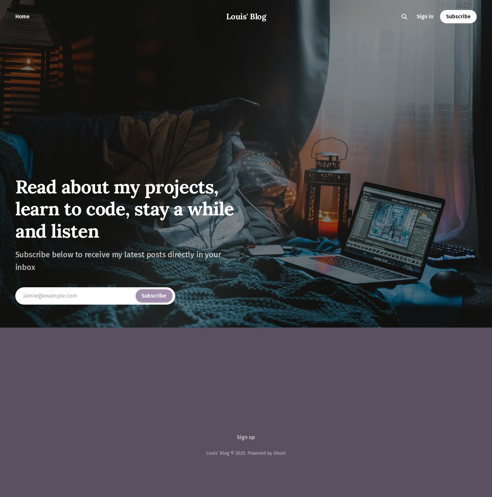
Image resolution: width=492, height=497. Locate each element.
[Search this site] (404, 17)
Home (22, 16)
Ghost (279, 453)
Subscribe (458, 16)
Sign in (425, 16)
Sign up (246, 437)
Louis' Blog (246, 17)
